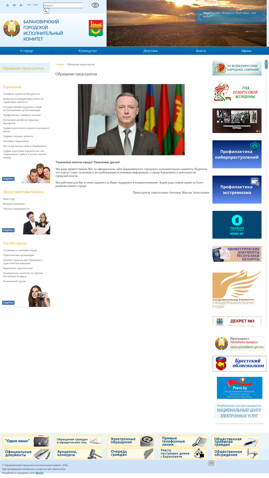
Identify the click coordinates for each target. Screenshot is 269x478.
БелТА (39, 472)
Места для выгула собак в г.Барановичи (24, 146)
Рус (29, 5)
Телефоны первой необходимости (21, 93)
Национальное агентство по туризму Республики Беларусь (23, 275)
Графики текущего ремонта (18, 136)
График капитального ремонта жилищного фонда (26, 130)
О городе (26, 51)
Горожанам (12, 87)
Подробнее (8, 179)
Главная (60, 64)
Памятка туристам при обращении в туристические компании (22, 262)
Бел (36, 5)
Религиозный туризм (14, 281)
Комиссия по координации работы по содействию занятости (23, 100)
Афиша (246, 51)
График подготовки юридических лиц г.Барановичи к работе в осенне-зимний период (24, 154)
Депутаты (150, 51)
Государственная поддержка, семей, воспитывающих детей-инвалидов (22, 108)
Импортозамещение (14, 203)
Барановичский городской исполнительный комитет (43, 30)
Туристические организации (18, 255)
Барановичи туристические (18, 268)
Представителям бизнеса (23, 192)
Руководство (88, 51)
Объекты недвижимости (16, 208)
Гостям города (14, 243)
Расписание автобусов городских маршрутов (21, 121)
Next (263, 16)
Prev (198, 16)
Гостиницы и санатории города (20, 250)
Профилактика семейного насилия (22, 115)
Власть (201, 51)
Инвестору (9, 198)
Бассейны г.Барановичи (16, 141)
